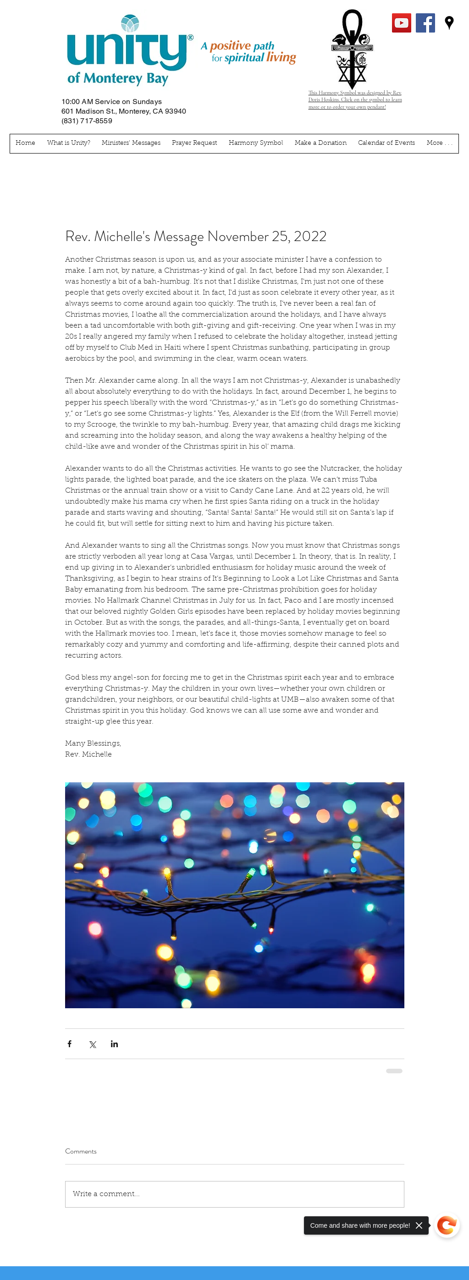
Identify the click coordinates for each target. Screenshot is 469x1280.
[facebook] (425, 23)
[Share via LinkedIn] (114, 1043)
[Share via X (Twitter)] (92, 1043)
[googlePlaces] (449, 23)
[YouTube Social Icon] (401, 23)
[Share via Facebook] (69, 1043)
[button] (439, 143)
